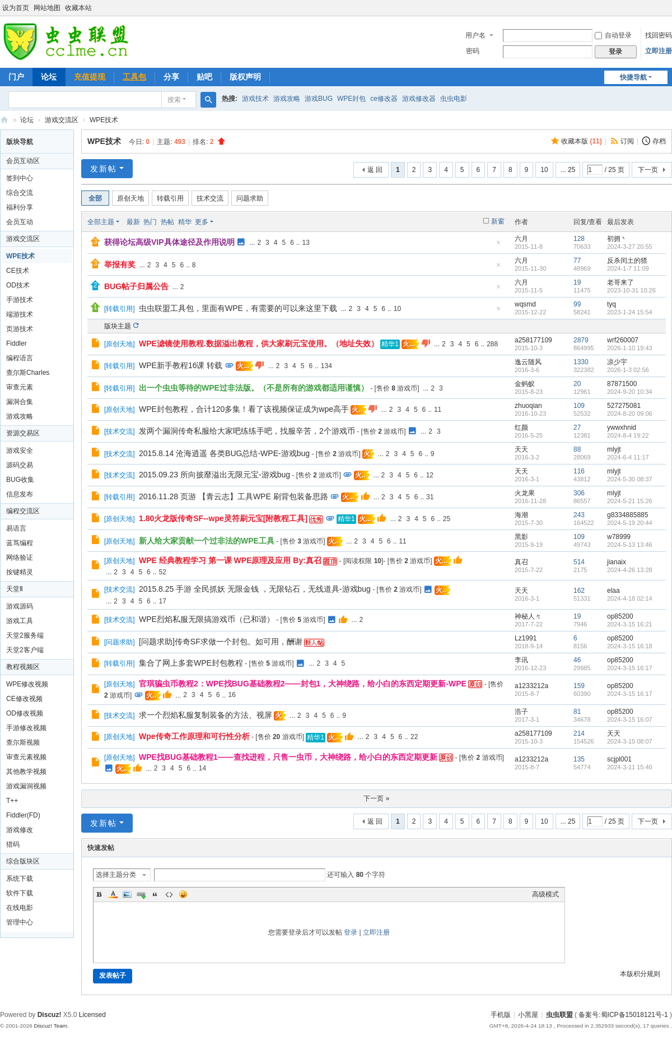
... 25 (568, 170)
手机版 (501, 1015)
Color (113, 894)
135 (579, 759)
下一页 (648, 170)
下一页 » (376, 798)
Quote (155, 894)
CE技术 (17, 271)
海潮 (521, 515)
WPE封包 (351, 99)
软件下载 (19, 893)
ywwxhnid (621, 427)
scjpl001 (619, 759)
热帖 (167, 222)
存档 (659, 141)
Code (169, 894)
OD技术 (18, 285)
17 (162, 601)
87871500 (622, 384)
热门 (150, 222)
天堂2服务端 (25, 635)
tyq (611, 304)
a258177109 (533, 340)
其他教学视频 (26, 771)
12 (429, 475)
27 (577, 427)
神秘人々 (528, 616)
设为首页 (15, 8)
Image (127, 894)
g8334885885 (627, 515)
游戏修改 (19, 830)
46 (577, 660)
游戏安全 (19, 450)
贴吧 (204, 76)
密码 (472, 51)
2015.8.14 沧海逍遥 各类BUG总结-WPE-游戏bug (224, 453)
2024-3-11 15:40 (629, 767)
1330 (581, 362)
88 (577, 449)
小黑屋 (528, 1015)
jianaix (616, 562)
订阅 (627, 141)
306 (579, 493)
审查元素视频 (26, 757)
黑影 (521, 537)
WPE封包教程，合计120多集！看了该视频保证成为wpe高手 (244, 409)
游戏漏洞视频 (26, 786)
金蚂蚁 (525, 384)
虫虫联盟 (4, 120)
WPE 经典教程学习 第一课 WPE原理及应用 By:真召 (230, 560)
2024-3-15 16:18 (629, 646)
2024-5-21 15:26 (629, 501)
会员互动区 (23, 161)
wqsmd (525, 304)
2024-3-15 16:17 (629, 668)
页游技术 (19, 329)
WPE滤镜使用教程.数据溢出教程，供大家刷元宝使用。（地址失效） (259, 343)
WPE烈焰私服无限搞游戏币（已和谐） (206, 619)
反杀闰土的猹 (627, 260)
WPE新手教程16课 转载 (180, 365)
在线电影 (19, 908)
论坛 (49, 76)
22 (414, 737)
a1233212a (531, 686)
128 (579, 239)
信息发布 (19, 494)
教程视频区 (23, 667)
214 (579, 733)
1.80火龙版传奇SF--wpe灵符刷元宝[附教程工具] (223, 518)
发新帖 (103, 168)
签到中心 (19, 178)
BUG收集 (20, 480)
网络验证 (19, 557)
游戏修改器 (419, 99)
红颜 (521, 427)
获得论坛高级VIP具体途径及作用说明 (169, 242)
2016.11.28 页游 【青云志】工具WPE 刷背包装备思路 (233, 496)
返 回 (374, 170)
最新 (133, 222)
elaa (613, 590)
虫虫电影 (453, 99)
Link (141, 894)
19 (577, 282)
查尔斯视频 (23, 742)
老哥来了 (620, 282)
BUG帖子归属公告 (136, 286)
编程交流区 (23, 511)
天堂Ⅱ (14, 589)
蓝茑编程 (19, 543)
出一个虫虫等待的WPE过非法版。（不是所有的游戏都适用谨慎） (253, 387)
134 (326, 366)
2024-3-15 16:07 (629, 719)
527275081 (624, 406)
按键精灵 (19, 572)
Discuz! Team (50, 1026)
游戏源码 (19, 606)
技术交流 (210, 198)
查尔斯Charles (27, 373)
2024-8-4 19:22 (628, 435)
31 (429, 497)
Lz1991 (525, 638)
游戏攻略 (286, 99)
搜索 (174, 100)
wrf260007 (622, 340)
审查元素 (19, 387)
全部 (95, 198)
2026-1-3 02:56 (628, 369)
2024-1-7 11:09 (628, 268)
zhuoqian (528, 406)
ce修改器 (384, 99)
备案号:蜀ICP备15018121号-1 (623, 1015)
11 (437, 410)
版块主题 (117, 326)
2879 (581, 340)
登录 (350, 932)
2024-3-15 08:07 (629, 741)
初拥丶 (617, 239)
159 (579, 686)
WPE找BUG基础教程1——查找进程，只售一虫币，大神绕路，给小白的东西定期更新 (288, 757)
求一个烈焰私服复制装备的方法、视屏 (205, 714)
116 (579, 471)
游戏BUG (319, 99)
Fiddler (16, 343)
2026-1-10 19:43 (629, 348)
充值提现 (89, 76)
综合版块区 (23, 861)
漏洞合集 (19, 402)
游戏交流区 (61, 120)
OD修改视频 (24, 713)
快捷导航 (633, 77)
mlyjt (614, 449)
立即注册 (658, 51)
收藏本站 (78, 8)
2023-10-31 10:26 (631, 290)
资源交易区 (23, 433)
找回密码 (658, 35)
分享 (171, 76)
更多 (201, 222)
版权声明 (245, 76)
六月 (521, 239)
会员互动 (19, 222)
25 (446, 519)
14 (202, 768)
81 (577, 712)
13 (306, 243)
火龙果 (525, 493)
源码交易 (19, 465)
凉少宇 (617, 362)
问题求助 (249, 198)
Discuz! (50, 1015)
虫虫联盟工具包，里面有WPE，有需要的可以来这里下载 (238, 308)
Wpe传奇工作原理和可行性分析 (194, 736)
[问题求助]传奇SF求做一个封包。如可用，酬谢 (220, 641)
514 (579, 562)
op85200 (620, 616)
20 (577, 384)
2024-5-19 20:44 (629, 522)
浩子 (521, 712)
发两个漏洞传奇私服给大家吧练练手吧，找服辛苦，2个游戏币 (247, 430)
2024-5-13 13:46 (629, 544)
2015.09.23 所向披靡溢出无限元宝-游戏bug (214, 474)
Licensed (92, 1015)
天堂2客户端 (25, 650)
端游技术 (19, 314)
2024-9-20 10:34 (629, 391)
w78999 (619, 537)
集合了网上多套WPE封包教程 (191, 662)
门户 (16, 76)
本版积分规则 (640, 974)
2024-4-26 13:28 (629, 569)
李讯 (521, 660)
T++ (12, 801)
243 (579, 515)
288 (492, 344)
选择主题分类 (116, 875)
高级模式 (545, 894)
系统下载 (19, 878)
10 (544, 170)
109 (579, 406)
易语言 (16, 528)
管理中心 (19, 922)
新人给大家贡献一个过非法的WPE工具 (206, 540)
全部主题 (100, 222)
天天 (521, 449)
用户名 (475, 35)
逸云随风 (528, 362)
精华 (185, 222)
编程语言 (19, 358)
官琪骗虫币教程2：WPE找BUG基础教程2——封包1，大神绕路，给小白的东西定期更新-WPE (302, 683)
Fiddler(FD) (23, 815)
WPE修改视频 (27, 684)
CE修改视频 (24, 699)
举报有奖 (120, 264)
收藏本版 (581, 141)
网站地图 (47, 8)
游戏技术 (255, 99)
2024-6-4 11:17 (628, 457)
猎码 (13, 844)
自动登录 (613, 35)
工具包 (134, 76)
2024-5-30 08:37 (629, 479)
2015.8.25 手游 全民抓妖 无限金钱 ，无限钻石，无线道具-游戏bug (255, 588)
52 (162, 572)
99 (577, 304)
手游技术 (19, 300)
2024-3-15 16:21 (629, 624)
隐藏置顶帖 (498, 245)
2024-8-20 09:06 (629, 413)
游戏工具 (19, 621)
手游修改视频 (26, 728)
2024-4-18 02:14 (629, 598)
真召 (521, 562)
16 (231, 695)
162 (579, 590)
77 (577, 260)
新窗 (498, 221)
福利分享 (19, 207)
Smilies (183, 894)
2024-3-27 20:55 (629, 246)
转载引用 (170, 198)
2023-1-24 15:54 (629, 312)
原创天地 (130, 198)
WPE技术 (104, 120)
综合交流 (19, 193)
